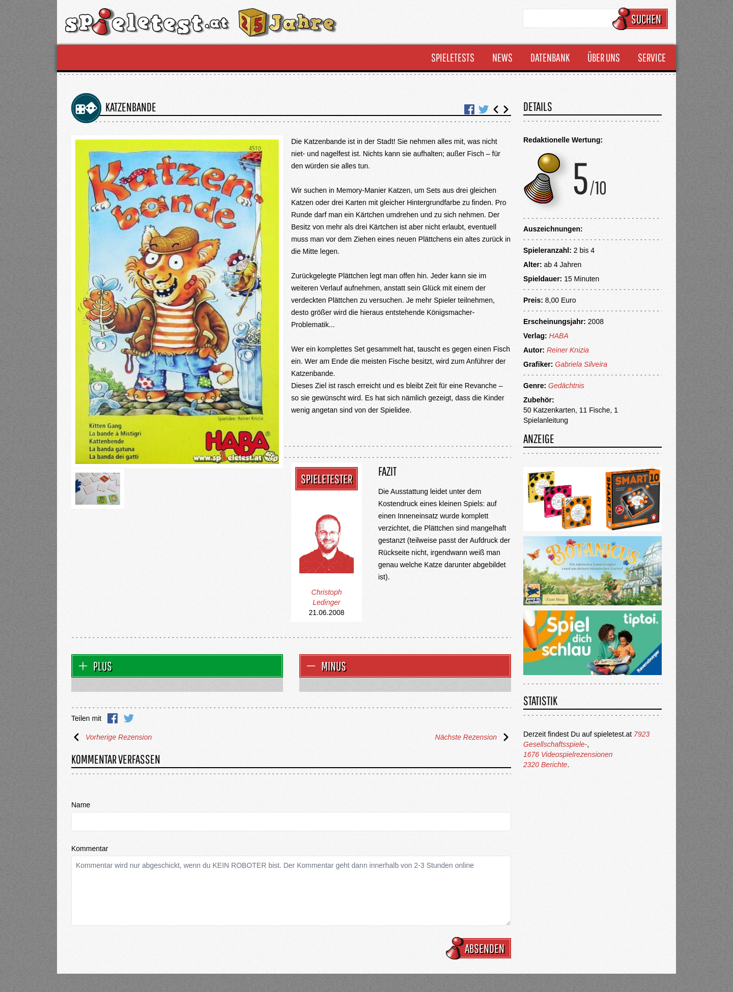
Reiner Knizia (568, 350)
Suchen (641, 19)
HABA (559, 336)
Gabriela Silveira (581, 364)
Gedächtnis (566, 386)
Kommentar (89, 848)
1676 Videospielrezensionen (568, 754)
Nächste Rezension (473, 737)
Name (80, 805)
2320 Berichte (545, 765)
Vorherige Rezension (111, 737)
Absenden (480, 948)
